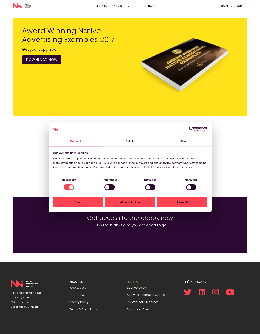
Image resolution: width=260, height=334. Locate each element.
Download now (42, 59)
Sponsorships (136, 288)
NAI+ (151, 5)
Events (102, 5)
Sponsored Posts (139, 309)
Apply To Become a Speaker (147, 295)
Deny (78, 202)
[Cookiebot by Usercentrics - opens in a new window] (191, 129)
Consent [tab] (75, 141)
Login (224, 5)
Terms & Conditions (83, 309)
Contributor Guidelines (143, 302)
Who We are (78, 288)
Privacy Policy (78, 302)
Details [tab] (130, 141)
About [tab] (184, 141)
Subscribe (238, 5)
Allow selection (130, 202)
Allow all (182, 202)
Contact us (77, 295)
